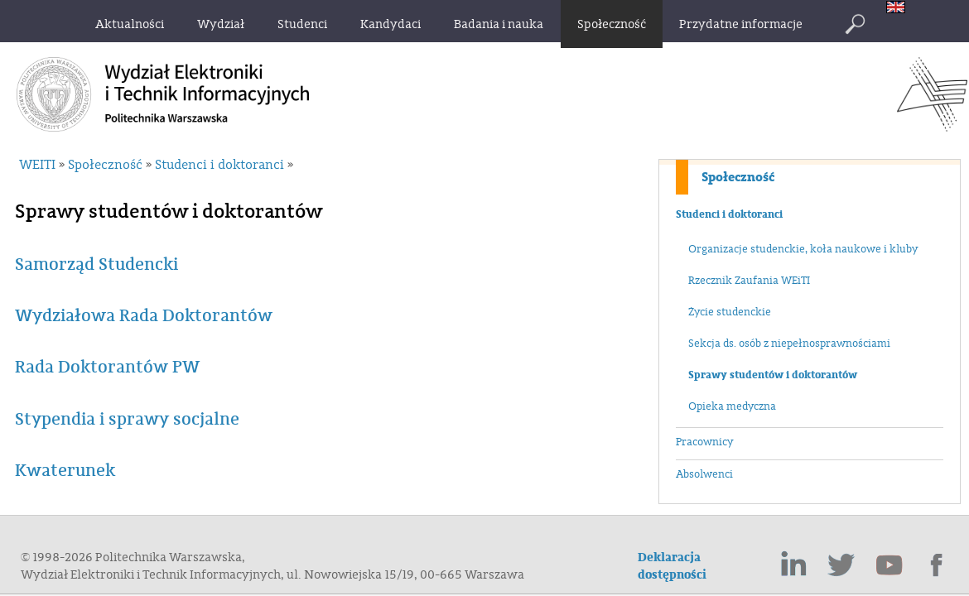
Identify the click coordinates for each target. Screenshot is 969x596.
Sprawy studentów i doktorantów (772, 375)
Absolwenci (704, 474)
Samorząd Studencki (96, 264)
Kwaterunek (65, 470)
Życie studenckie (729, 312)
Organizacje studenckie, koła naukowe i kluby (803, 249)
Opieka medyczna (732, 406)
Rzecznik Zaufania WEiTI (749, 280)
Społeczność (737, 177)
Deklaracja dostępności (672, 566)
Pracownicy (704, 442)
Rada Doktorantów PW (107, 367)
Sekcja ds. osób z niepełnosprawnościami (789, 343)
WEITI (37, 164)
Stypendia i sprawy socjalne (127, 419)
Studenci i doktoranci (729, 214)
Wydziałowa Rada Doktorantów (143, 316)
